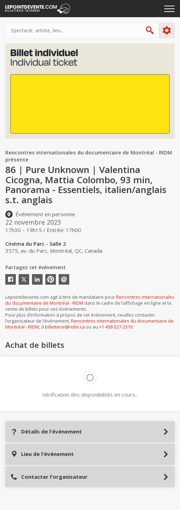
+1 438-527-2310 (116, 327)
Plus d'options (166, 30)
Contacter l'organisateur (49, 477)
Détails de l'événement (46, 431)
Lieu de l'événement (42, 454)
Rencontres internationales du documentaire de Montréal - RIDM (89, 324)
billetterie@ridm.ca (65, 327)
